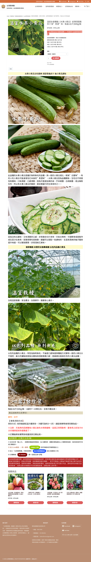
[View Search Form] (84, 6)
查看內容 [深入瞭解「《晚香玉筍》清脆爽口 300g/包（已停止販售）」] (35, 501)
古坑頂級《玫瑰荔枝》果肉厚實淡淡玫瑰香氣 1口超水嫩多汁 (15, 492)
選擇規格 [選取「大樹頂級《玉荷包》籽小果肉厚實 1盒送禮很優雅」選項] (55, 501)
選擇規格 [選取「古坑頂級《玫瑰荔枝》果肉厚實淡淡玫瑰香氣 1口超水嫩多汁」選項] (16, 501)
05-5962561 (21, 453)
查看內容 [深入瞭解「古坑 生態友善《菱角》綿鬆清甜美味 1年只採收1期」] (74, 501)
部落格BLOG (69, 6)
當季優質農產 (50, 6)
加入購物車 (56, 58)
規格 (48, 51)
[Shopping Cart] (88, 6)
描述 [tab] (11, 69)
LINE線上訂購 (34, 447)
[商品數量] (49, 58)
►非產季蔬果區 (52, 64)
